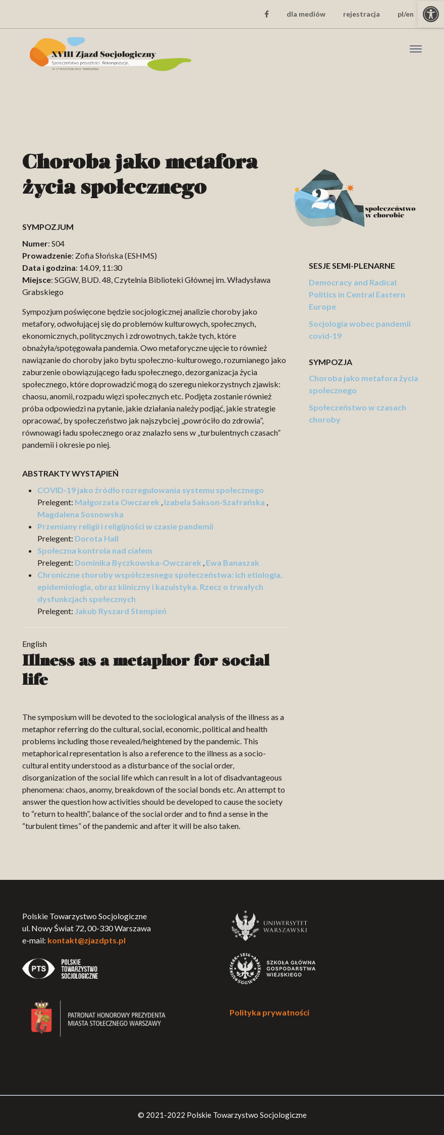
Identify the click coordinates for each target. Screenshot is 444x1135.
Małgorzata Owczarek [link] (117, 502)
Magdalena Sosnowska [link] (80, 514)
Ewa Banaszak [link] (232, 562)
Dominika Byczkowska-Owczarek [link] (138, 562)
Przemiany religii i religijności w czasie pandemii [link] (125, 526)
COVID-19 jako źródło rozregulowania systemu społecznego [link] (150, 490)
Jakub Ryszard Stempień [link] (120, 611)
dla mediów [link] (306, 14)
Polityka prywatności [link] (269, 1012)
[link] (431, 14)
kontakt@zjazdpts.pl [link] (86, 940)
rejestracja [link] (361, 14)
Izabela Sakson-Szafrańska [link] (214, 502)
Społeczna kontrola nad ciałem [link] (94, 550)
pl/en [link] (406, 14)
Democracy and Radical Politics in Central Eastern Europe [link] (357, 294)
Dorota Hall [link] (97, 538)
